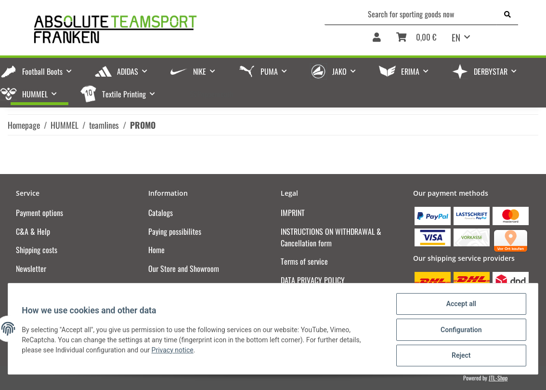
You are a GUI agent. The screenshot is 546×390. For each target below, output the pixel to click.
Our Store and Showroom (183, 268)
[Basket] (416, 40)
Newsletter (31, 268)
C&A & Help (33, 231)
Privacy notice (174, 351)
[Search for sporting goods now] (411, 14)
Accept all (459, 305)
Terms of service (304, 261)
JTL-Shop (498, 378)
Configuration (459, 331)
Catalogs (160, 212)
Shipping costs (36, 250)
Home (156, 250)
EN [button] (456, 37)
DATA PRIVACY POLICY (313, 280)
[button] (377, 40)
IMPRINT (293, 212)
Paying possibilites (174, 231)
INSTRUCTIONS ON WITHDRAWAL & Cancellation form (331, 237)
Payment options (39, 212)
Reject (459, 356)
